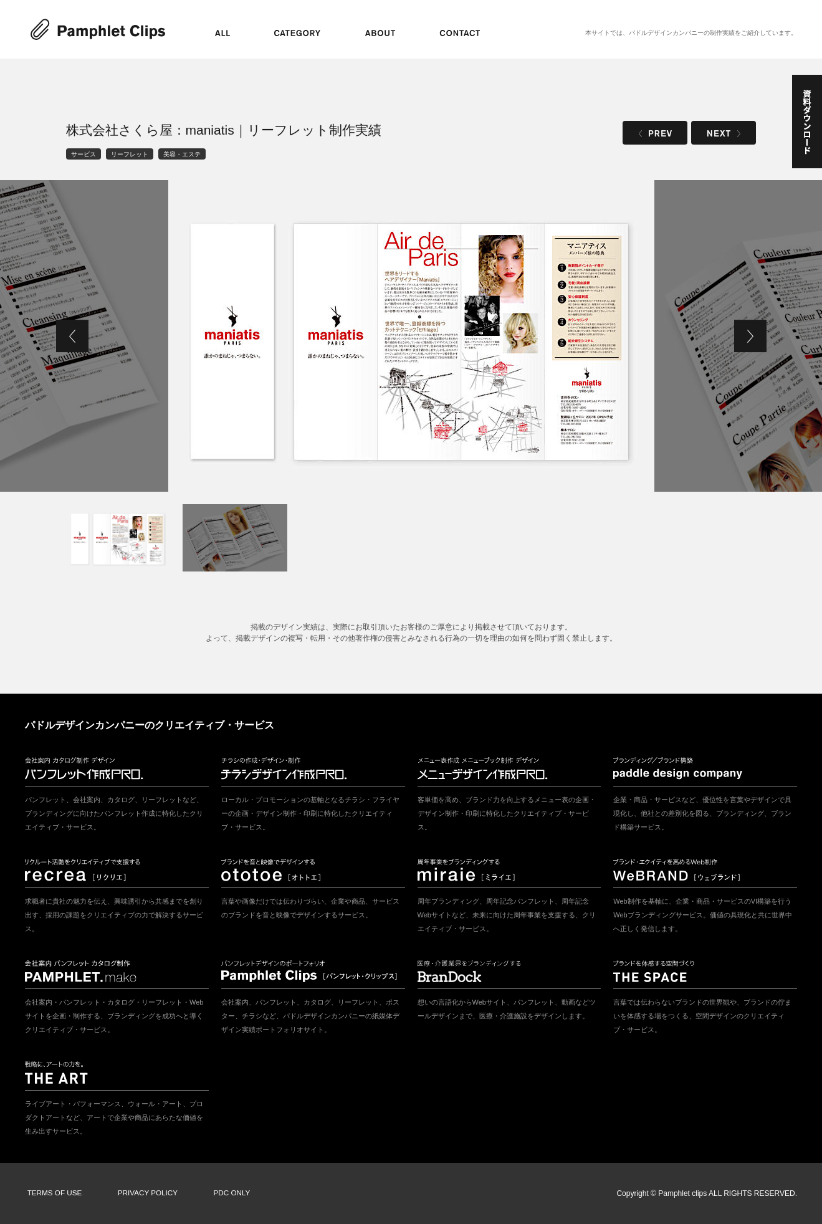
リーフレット (129, 153)
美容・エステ (182, 153)
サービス (83, 153)
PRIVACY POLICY (143, 1193)
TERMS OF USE (53, 1193)
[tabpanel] (411, 336)
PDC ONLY (223, 1193)
